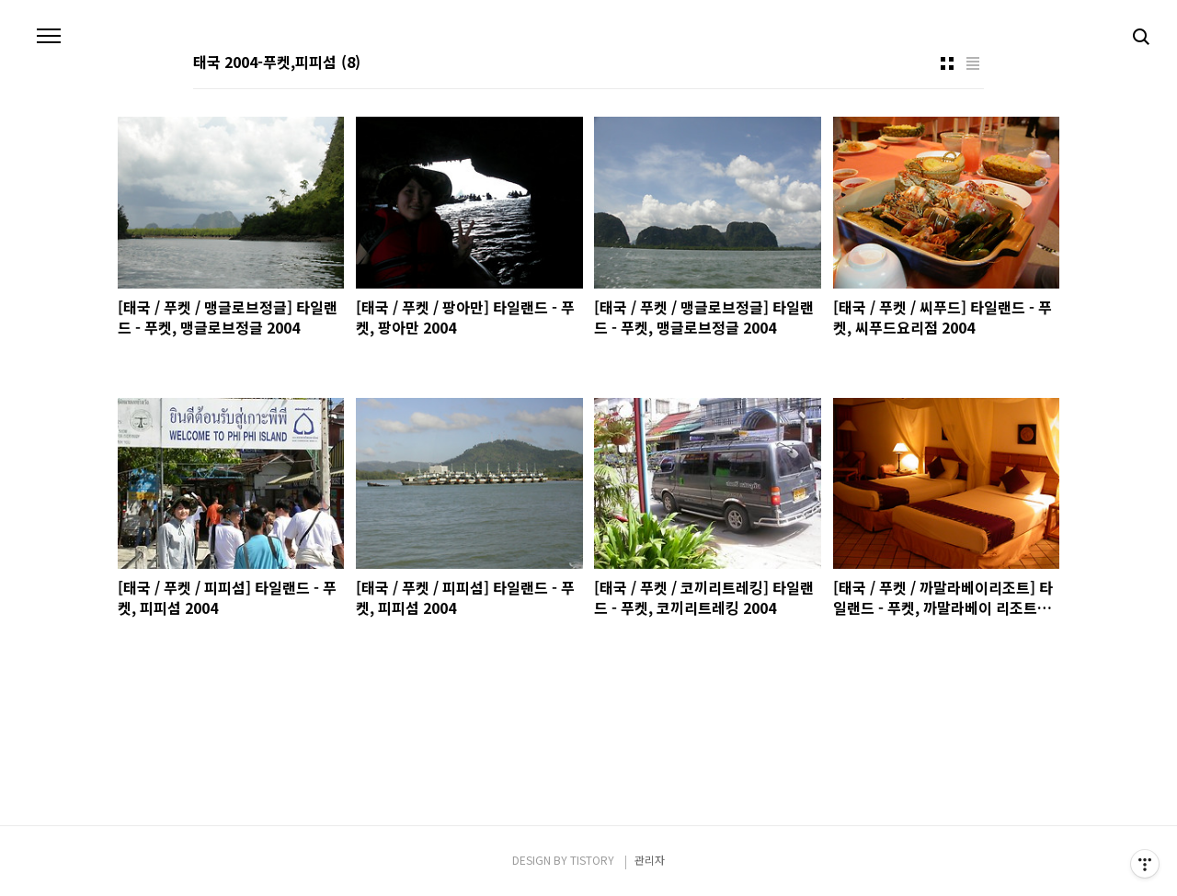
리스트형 (973, 63)
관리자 (649, 860)
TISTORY (592, 860)
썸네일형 (947, 63)
